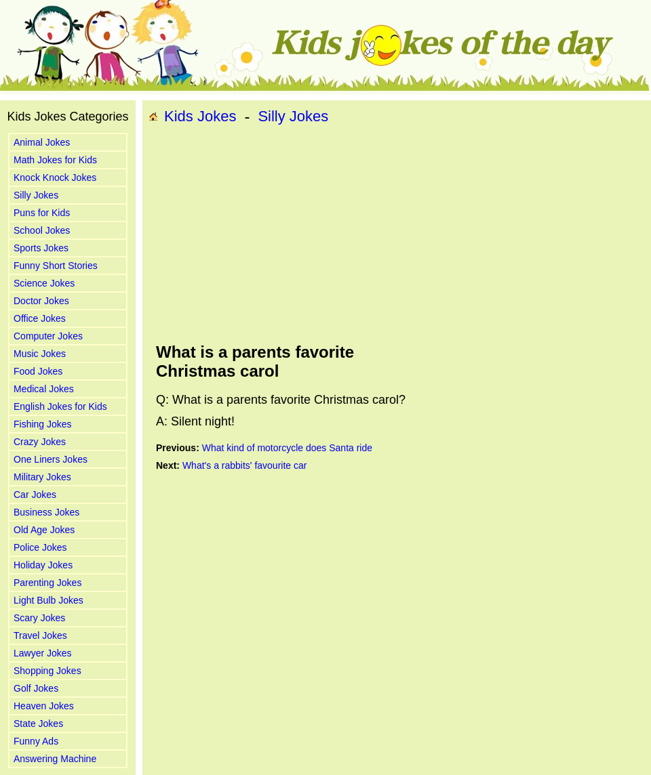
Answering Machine (55, 758)
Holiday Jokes (43, 565)
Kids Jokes (200, 116)
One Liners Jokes (50, 459)
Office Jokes (40, 318)
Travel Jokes (40, 635)
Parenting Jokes (47, 582)
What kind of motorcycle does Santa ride (287, 447)
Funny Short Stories (56, 265)
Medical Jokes (44, 388)
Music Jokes (40, 353)
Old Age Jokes (44, 529)
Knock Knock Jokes (55, 177)
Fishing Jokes (43, 424)
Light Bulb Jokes (48, 600)
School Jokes (42, 230)
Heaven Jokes (44, 705)
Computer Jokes (48, 336)
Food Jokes (38, 371)
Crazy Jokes (40, 441)
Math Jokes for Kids (55, 159)
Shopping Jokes (47, 670)
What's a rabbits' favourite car (244, 465)
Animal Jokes (42, 142)
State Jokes (38, 723)
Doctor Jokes (41, 300)
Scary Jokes (39, 617)
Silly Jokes (36, 195)
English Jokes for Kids (60, 406)
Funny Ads (36, 741)
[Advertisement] (299, 234)
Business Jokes (46, 512)
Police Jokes (40, 547)
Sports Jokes (41, 248)
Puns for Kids (42, 212)
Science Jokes (44, 283)
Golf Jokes (36, 688)
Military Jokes (42, 477)
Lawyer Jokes (43, 653)
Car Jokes (35, 494)
